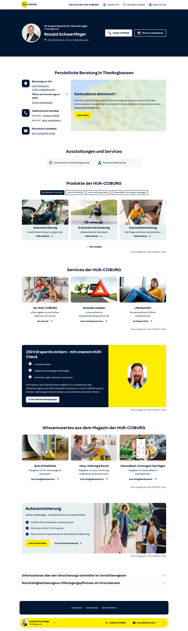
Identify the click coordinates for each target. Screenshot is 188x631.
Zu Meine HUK (143, 321)
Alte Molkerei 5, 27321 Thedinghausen (68, 40)
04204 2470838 (51, 115)
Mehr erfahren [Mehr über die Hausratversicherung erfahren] (142, 236)
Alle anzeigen (94, 247)
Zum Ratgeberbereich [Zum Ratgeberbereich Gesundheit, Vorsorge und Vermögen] (143, 479)
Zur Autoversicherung (68, 543)
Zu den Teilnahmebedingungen (42, 399)
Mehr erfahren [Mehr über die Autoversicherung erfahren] (44, 236)
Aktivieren (83, 115)
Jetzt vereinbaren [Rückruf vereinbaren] (51, 120)
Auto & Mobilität (75, 192)
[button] (50, 96)
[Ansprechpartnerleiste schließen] (163, 622)
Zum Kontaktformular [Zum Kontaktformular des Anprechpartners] (43, 133)
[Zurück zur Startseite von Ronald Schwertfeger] (29, 4)
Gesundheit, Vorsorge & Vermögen (130, 192)
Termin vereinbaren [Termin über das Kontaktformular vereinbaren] (150, 33)
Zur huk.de (45, 321)
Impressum (77, 608)
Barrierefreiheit (109, 608)
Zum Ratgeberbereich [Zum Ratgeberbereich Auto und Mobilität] (45, 479)
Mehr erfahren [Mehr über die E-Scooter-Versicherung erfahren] (93, 236)
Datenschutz (92, 608)
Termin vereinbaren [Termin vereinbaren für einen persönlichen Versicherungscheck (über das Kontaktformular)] (42, 102)
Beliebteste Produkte (52, 192)
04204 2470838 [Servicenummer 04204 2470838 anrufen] (118, 33)
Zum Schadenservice (94, 321)
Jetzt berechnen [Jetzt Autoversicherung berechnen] (37, 543)
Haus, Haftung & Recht (98, 192)
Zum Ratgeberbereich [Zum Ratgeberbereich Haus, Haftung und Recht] (94, 479)
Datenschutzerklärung (86, 107)
